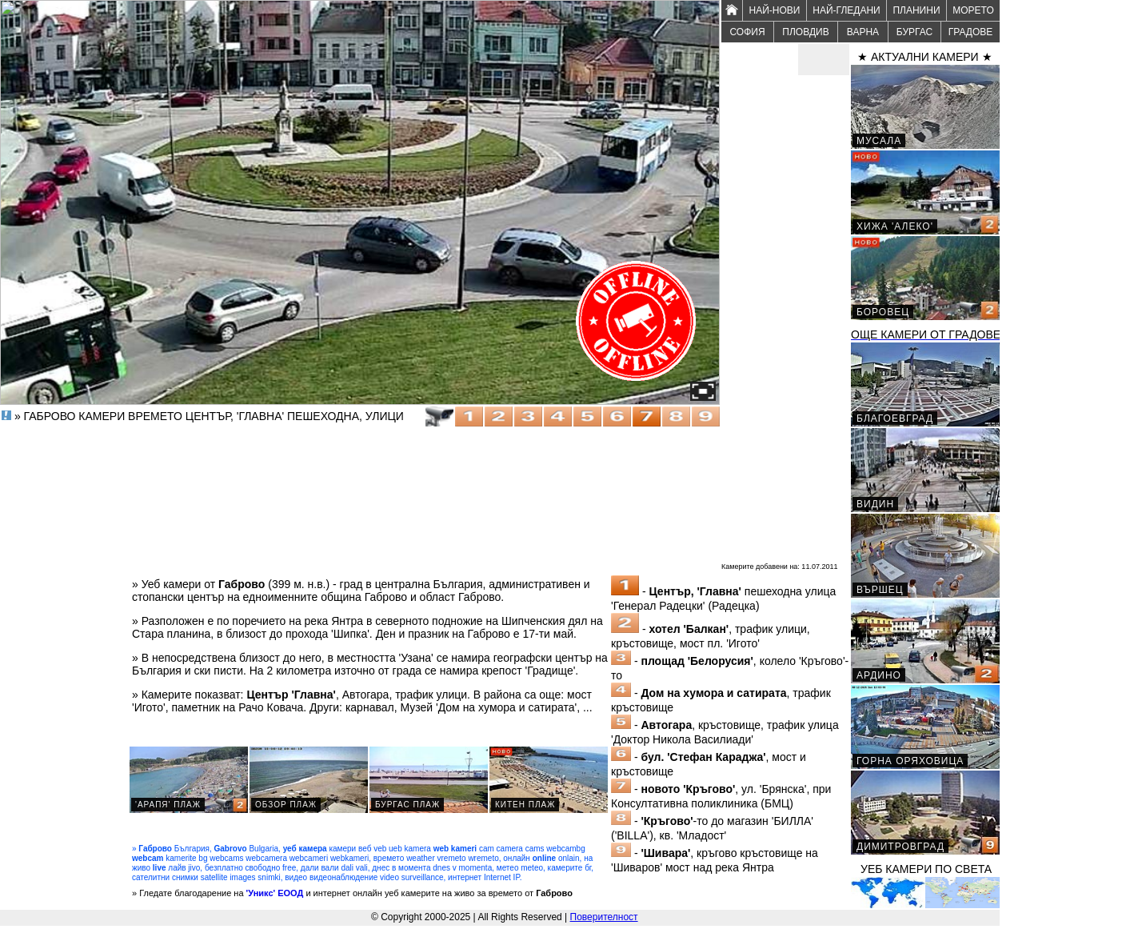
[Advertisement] (785, 317)
